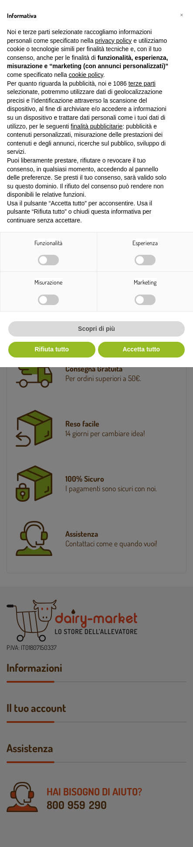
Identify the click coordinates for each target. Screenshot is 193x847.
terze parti (142, 83)
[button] (182, 14)
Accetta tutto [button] (141, 349)
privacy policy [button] (113, 40)
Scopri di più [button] (96, 328)
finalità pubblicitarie (96, 126)
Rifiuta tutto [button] (51, 349)
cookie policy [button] (86, 74)
